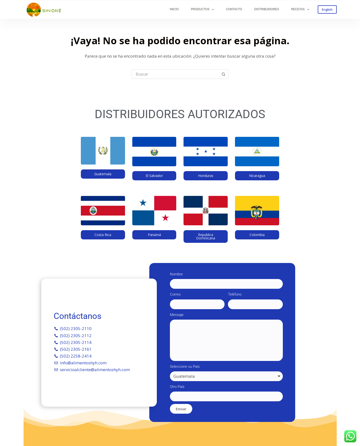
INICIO (174, 9)
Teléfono (235, 294)
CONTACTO (234, 9)
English (327, 9)
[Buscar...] (175, 74)
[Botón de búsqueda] (224, 74)
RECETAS (301, 9)
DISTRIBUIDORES (266, 9)
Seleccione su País (185, 366)
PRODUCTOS (203, 9)
